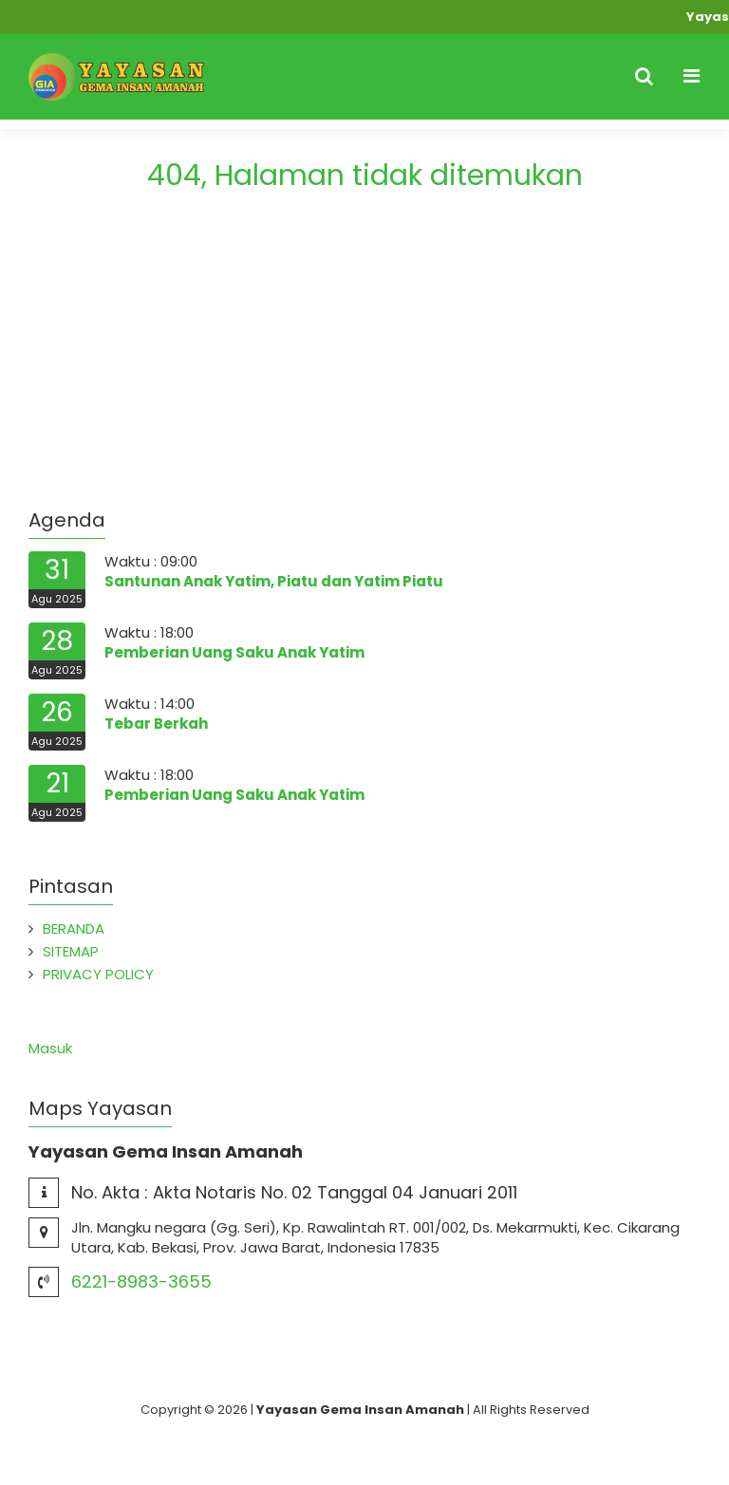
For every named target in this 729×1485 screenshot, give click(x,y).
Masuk (50, 1048)
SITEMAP (71, 951)
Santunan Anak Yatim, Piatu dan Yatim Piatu (273, 581)
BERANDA (73, 928)
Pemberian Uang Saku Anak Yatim (234, 652)
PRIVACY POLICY (98, 974)
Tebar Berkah (156, 723)
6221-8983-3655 (141, 1281)
